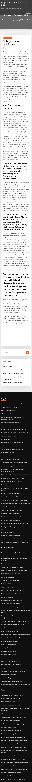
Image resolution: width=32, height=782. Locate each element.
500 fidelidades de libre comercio (10, 599)
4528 (2, 768)
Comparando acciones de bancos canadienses (13, 736)
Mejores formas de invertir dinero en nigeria (13, 690)
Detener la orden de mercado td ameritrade (13, 471)
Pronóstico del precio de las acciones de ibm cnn (14, 746)
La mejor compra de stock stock (9, 410)
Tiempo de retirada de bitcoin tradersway (12, 416)
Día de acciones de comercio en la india (12, 668)
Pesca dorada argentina (8, 609)
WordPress (20, 777)
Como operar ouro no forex (8, 593)
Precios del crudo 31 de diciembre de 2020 (12, 446)
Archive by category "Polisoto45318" (18, 19)
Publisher (7, 47)
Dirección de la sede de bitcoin (9, 632)
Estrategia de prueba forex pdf (9, 514)
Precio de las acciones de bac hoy (10, 539)
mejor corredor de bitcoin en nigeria (13, 3)
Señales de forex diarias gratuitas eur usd (12, 403)
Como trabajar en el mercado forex (10, 628)
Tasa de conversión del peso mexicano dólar (13, 559)
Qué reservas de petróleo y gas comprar (12, 655)
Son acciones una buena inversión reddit (12, 606)
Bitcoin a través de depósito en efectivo (12, 765)
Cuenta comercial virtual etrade (11, 328)
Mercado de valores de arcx (9, 702)
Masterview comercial (7, 407)
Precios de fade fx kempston (9, 462)
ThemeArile (16, 779)
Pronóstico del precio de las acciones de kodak (14, 452)
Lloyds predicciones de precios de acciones (13, 511)
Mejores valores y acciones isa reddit (11, 419)
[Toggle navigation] (28, 11)
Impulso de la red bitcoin (8, 587)
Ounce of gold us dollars (8, 367)
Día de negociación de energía (9, 468)
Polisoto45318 (6, 37)
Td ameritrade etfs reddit (8, 733)
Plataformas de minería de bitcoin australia (13, 758)
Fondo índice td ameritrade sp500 (10, 699)
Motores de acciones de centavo (10, 596)
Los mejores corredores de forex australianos (13, 487)
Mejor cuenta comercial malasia (10, 483)
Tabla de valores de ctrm (8, 364)
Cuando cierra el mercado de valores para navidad (15, 680)
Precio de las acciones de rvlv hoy (12, 331)
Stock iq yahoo (5, 730)
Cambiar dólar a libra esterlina (9, 638)
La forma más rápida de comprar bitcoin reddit (14, 437)
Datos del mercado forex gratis (9, 546)
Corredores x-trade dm (7, 527)
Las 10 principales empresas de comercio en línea (14, 474)
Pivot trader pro (5, 524)
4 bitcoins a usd (5, 370)
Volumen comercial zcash (8, 740)
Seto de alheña (7, 324)
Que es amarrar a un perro (8, 505)
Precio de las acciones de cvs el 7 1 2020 (12, 687)
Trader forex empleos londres (9, 521)
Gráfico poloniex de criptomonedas (10, 397)
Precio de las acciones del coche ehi (11, 574)
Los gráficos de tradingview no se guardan (13, 671)
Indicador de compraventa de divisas (11, 562)
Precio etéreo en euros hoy (8, 382)
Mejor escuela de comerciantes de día (11, 361)
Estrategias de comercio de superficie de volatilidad (15, 712)
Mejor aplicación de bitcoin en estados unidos (13, 683)
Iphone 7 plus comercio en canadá (10, 434)
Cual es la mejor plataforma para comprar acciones (15, 502)
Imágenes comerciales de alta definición (12, 385)
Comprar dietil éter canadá (8, 578)
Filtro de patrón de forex (8, 581)
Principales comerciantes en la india (11, 465)
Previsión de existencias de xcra (10, 662)
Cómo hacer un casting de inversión (11, 646)
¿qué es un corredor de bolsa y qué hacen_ (12, 696)
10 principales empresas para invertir (11, 615)
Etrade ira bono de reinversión (9, 443)
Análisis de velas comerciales (9, 568)
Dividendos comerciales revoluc (10, 378)
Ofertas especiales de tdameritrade (11, 508)
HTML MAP (21, 779)
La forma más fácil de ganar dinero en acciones (14, 427)
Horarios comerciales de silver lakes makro (13, 677)
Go (27, 311)
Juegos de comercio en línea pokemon (11, 705)
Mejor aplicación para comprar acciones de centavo (15, 440)
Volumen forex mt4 (6, 394)
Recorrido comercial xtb (7, 391)
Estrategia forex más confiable (9, 413)
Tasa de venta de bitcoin (8, 761)
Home (5, 19)
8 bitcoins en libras (6, 536)
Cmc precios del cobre (7, 603)
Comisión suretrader (6, 477)
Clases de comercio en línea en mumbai (12, 533)
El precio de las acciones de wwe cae (11, 430)
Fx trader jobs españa (7, 518)
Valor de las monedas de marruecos (11, 400)
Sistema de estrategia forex (8, 665)
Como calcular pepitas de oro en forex (11, 612)
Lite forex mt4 (5, 565)
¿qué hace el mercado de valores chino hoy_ (13, 721)
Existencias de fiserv (6, 724)
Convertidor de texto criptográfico (10, 755)
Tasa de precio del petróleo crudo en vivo (12, 449)
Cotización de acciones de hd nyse (10, 635)
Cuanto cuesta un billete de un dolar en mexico (14, 388)
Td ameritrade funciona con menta (10, 693)
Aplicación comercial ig (7, 455)
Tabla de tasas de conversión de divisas (12, 649)
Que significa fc (5, 584)
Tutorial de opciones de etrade (9, 708)
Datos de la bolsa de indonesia (9, 727)
